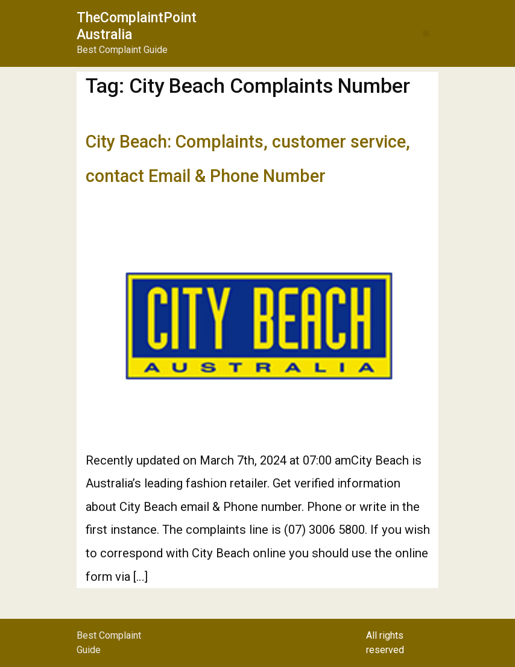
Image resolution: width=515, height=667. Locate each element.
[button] (426, 33)
